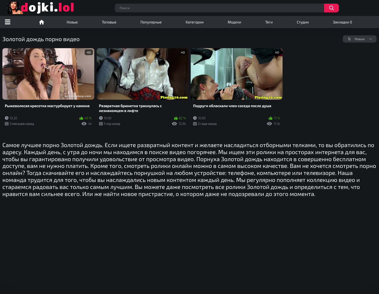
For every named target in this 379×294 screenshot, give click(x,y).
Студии (303, 22)
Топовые (109, 22)
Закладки (342, 22)
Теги (269, 22)
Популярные (151, 22)
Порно (42, 22)
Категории (195, 22)
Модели (234, 22)
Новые (72, 22)
